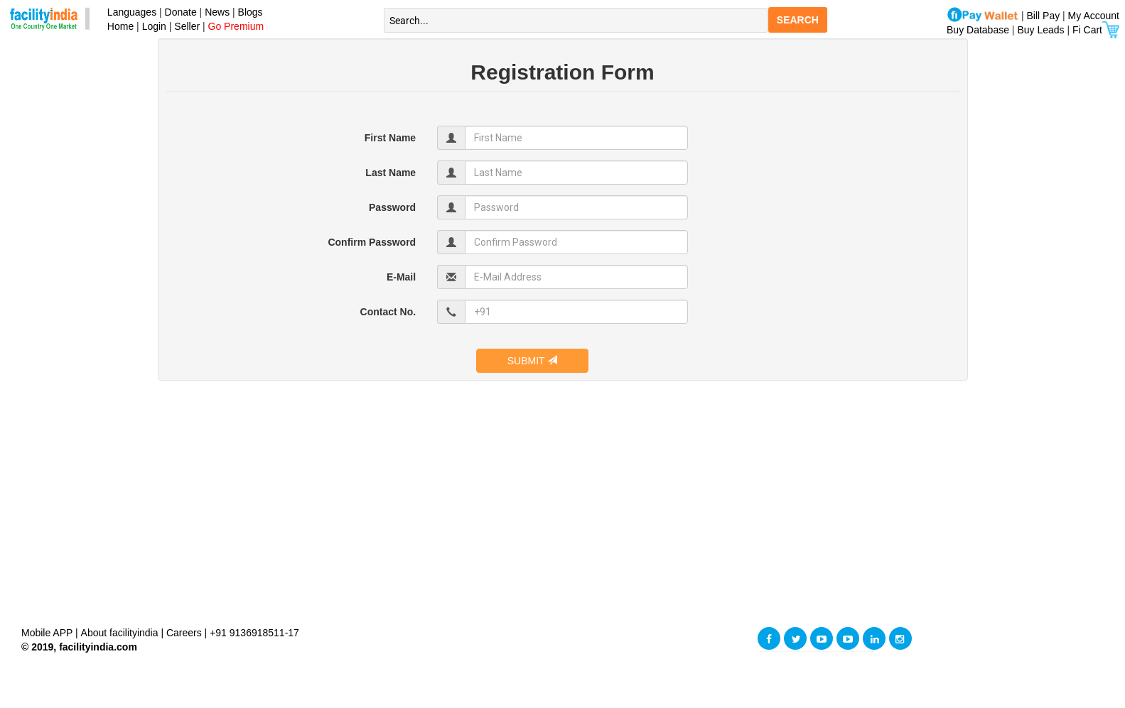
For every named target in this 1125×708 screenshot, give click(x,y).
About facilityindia (121, 632)
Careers (184, 632)
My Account (1093, 15)
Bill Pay (1045, 15)
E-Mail (401, 277)
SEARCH (798, 20)
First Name (390, 137)
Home (118, 26)
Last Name (390, 172)
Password (392, 207)
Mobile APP (48, 632)
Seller (187, 26)
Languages (129, 12)
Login (154, 26)
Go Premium (236, 26)
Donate (181, 12)
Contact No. (388, 311)
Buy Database (978, 30)
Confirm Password (372, 242)
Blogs (250, 12)
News (218, 12)
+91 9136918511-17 (254, 632)
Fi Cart (1095, 30)
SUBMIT (532, 360)
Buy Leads (1040, 30)
